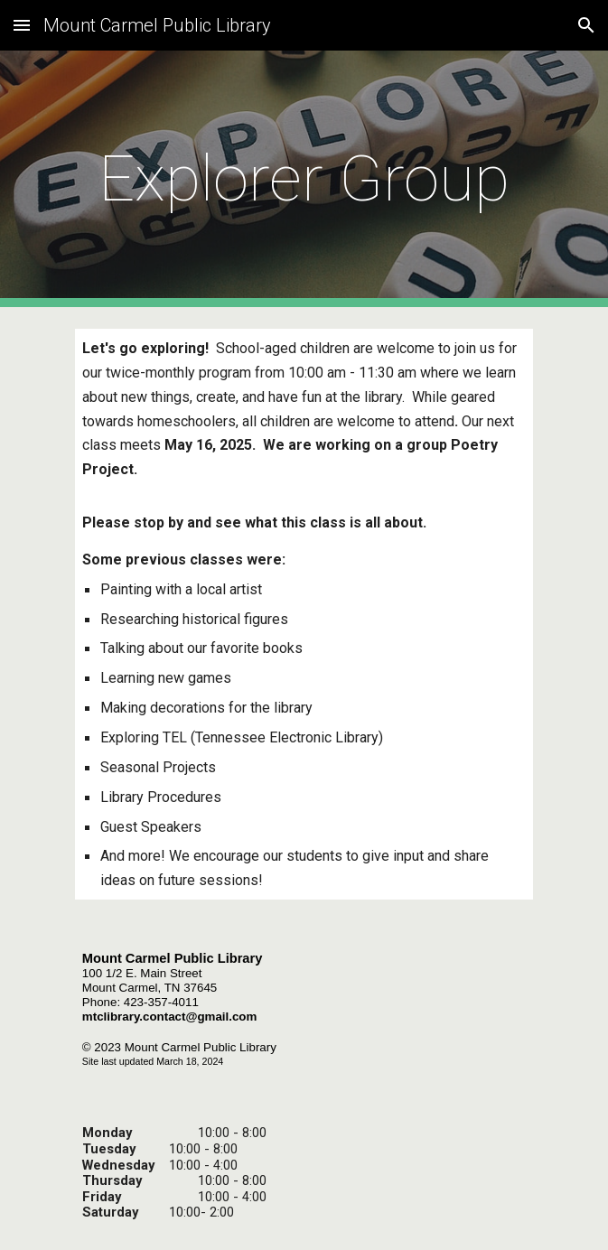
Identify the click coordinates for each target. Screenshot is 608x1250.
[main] (304, 179)
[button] (21, 25)
